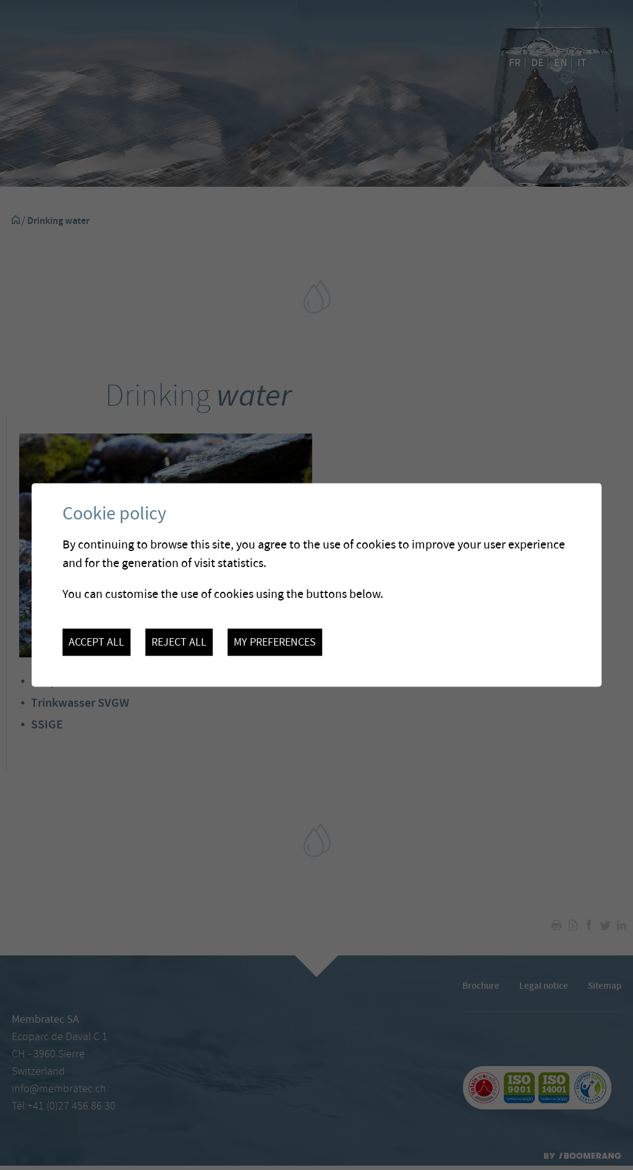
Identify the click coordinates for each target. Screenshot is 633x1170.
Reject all (178, 641)
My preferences (275, 641)
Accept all (96, 641)
